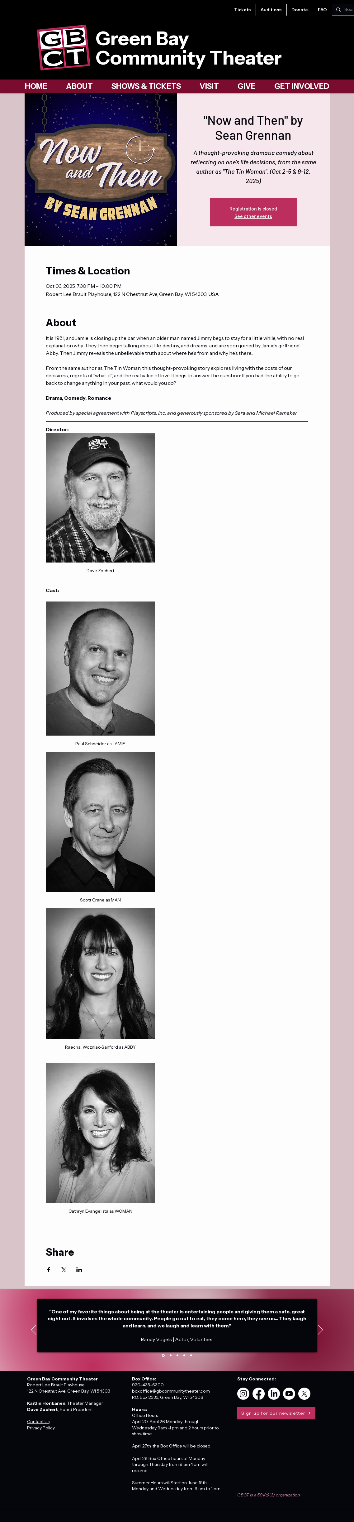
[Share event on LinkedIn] (79, 1269)
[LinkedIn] (274, 1394)
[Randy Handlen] (184, 1355)
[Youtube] (289, 1394)
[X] (304, 1394)
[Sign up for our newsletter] (276, 1413)
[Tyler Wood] (171, 1355)
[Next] (320, 1330)
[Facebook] (259, 1394)
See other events (253, 216)
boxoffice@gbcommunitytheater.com (171, 1391)
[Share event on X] (64, 1269)
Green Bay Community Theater (189, 48)
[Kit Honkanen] (177, 1355)
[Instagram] (243, 1394)
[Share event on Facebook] (49, 1269)
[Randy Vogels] (163, 1355)
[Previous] (33, 1330)
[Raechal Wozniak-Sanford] (191, 1355)
